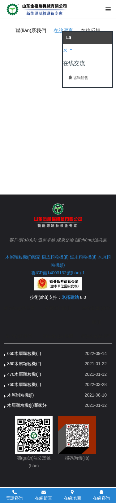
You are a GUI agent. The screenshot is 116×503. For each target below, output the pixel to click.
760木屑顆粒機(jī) (24, 384)
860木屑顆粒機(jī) (24, 363)
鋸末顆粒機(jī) (83, 256)
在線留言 (63, 30)
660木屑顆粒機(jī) (24, 353)
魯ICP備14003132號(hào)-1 (58, 272)
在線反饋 (91, 30)
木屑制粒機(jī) (20, 395)
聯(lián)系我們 (30, 30)
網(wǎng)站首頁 (19, 308)
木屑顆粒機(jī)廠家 (23, 256)
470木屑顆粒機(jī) (24, 374)
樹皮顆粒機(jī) (55, 256)
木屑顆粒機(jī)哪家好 (27, 405)
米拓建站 (71, 297)
